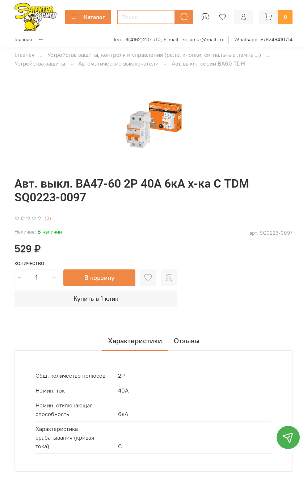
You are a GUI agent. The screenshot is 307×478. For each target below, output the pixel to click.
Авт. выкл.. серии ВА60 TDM (208, 63)
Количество (29, 263)
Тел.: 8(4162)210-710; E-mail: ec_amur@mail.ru (168, 39)
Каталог (88, 17)
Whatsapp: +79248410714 (263, 39)
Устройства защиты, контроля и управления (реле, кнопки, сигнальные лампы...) (154, 54)
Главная (23, 39)
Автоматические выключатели (118, 63)
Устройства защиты (39, 63)
